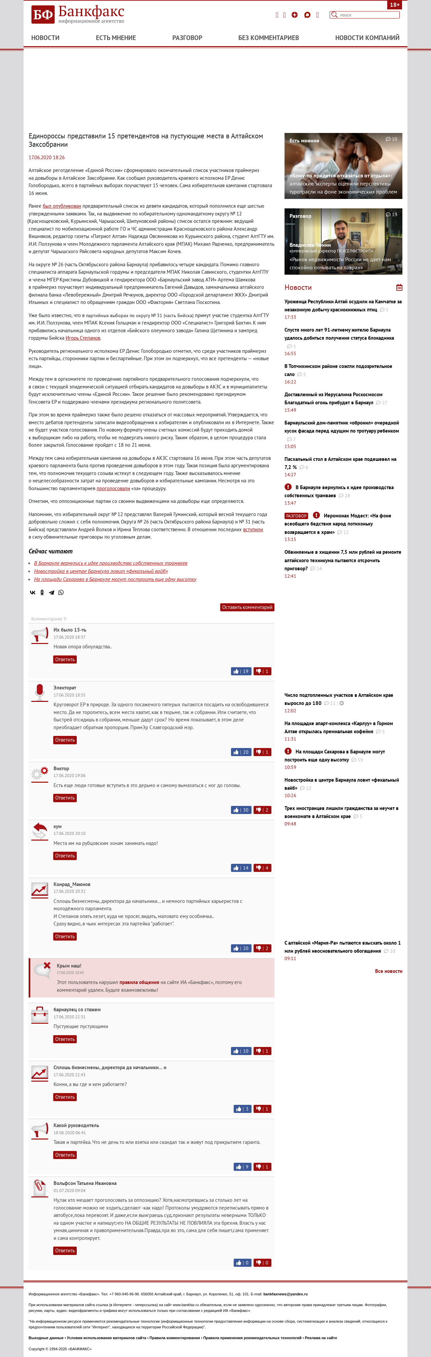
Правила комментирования (175, 1338)
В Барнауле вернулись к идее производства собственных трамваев (110, 562)
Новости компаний (367, 38)
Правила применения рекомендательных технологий (252, 1338)
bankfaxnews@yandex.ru (285, 1294)
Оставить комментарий (247, 607)
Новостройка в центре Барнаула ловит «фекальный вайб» (101, 571)
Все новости (388, 971)
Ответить (65, 659)
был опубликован (62, 206)
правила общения (139, 982)
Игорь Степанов (83, 338)
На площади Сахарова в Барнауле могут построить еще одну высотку (115, 579)
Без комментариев (268, 38)
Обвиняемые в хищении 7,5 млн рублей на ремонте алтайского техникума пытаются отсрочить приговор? (343, 560)
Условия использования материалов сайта (106, 1338)
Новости (45, 38)
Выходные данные (46, 1338)
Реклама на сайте (321, 1338)
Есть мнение (116, 38)
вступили (253, 529)
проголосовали (113, 488)
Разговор (187, 38)
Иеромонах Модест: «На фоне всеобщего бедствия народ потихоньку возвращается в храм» (338, 523)
